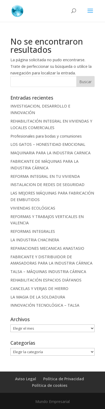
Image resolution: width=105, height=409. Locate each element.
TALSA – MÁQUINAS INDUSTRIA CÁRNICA (48, 271)
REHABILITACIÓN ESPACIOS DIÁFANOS (45, 280)
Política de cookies (49, 385)
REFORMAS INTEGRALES (32, 231)
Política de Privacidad (63, 378)
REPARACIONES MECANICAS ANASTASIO (47, 248)
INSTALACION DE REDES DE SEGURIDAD (47, 184)
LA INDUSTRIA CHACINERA (34, 239)
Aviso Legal (25, 378)
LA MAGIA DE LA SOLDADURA (37, 297)
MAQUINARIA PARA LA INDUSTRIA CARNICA (50, 152)
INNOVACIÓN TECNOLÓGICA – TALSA (44, 305)
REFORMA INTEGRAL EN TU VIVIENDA (45, 176)
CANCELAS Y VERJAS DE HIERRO (39, 288)
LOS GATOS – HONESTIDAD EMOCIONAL (47, 144)
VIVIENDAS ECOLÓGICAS (32, 208)
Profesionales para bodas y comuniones (46, 136)
